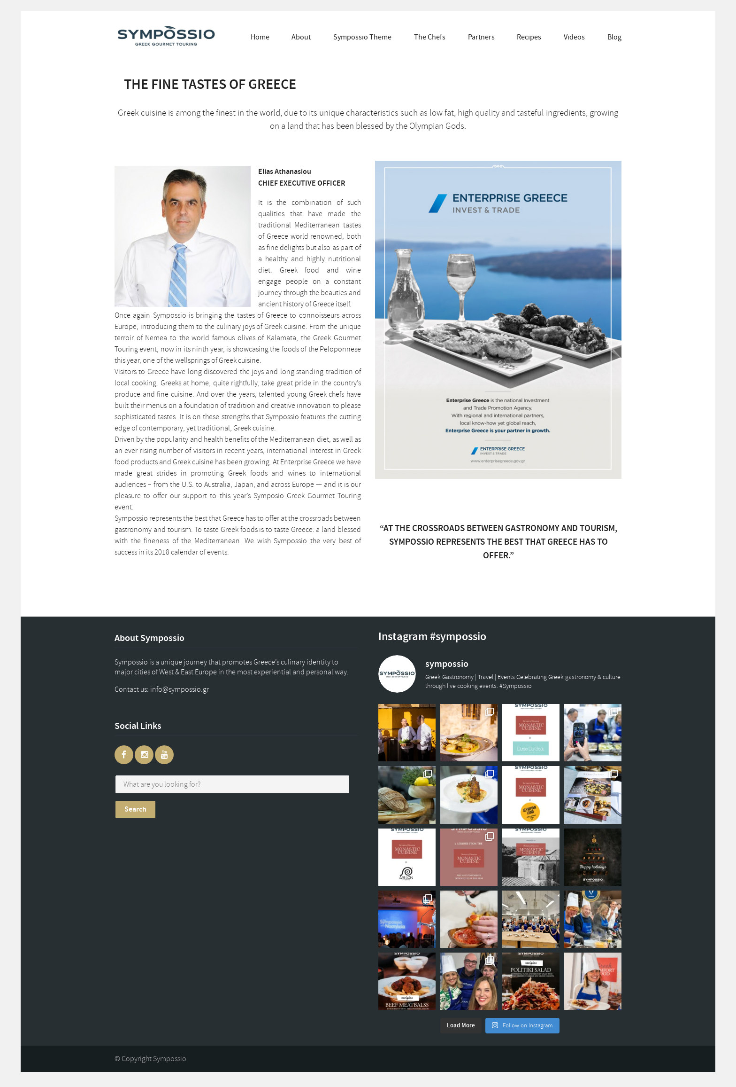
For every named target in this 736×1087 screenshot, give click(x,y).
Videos (574, 37)
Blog (614, 37)
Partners (481, 37)
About (301, 37)
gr (189, 689)
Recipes (529, 37)
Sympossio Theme (362, 37)
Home (260, 37)
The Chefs (429, 37)
